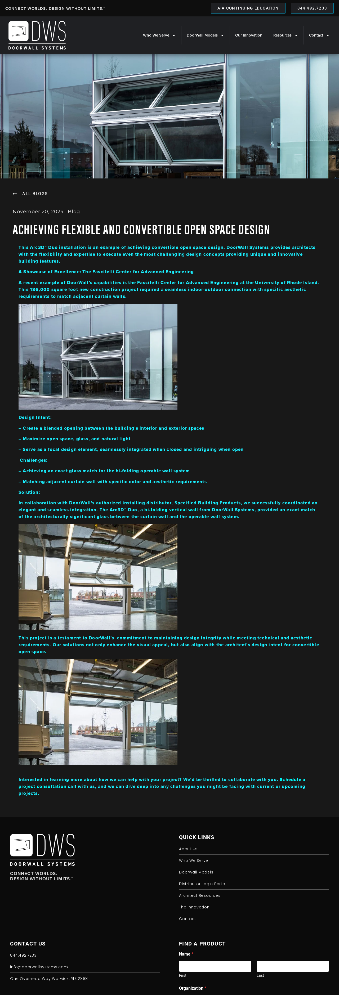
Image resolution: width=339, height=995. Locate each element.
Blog (74, 211)
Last (260, 975)
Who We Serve (159, 35)
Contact (319, 35)
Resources (285, 35)
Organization (192, 988)
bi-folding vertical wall (171, 510)
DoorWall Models (205, 35)
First (182, 975)
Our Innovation (248, 35)
